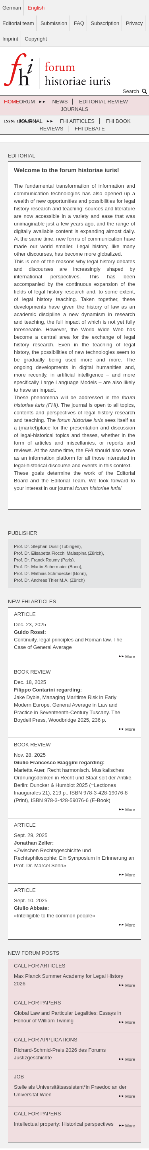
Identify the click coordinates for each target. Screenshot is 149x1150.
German (11, 8)
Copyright (36, 39)
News (60, 102)
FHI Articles (77, 121)
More (130, 656)
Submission (54, 23)
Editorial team (18, 23)
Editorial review (103, 102)
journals (74, 109)
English (36, 8)
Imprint (10, 39)
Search (136, 91)
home (11, 102)
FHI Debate (90, 129)
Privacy (134, 23)
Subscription (105, 23)
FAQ (79, 23)
